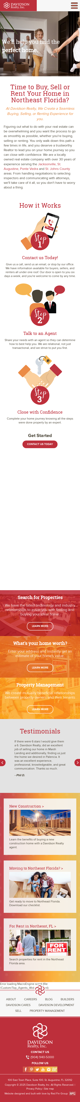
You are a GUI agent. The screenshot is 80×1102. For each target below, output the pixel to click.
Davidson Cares (18, 1005)
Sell (18, 1011)
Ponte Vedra (29, 169)
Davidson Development (56, 1005)
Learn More (40, 626)
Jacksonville (47, 164)
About (11, 999)
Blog (49, 999)
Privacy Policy (34, 1088)
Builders (67, 999)
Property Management (47, 1011)
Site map (49, 1088)
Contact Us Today (40, 444)
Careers (30, 999)
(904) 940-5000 (42, 1057)
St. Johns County (57, 169)
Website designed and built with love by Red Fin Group (37, 1093)
